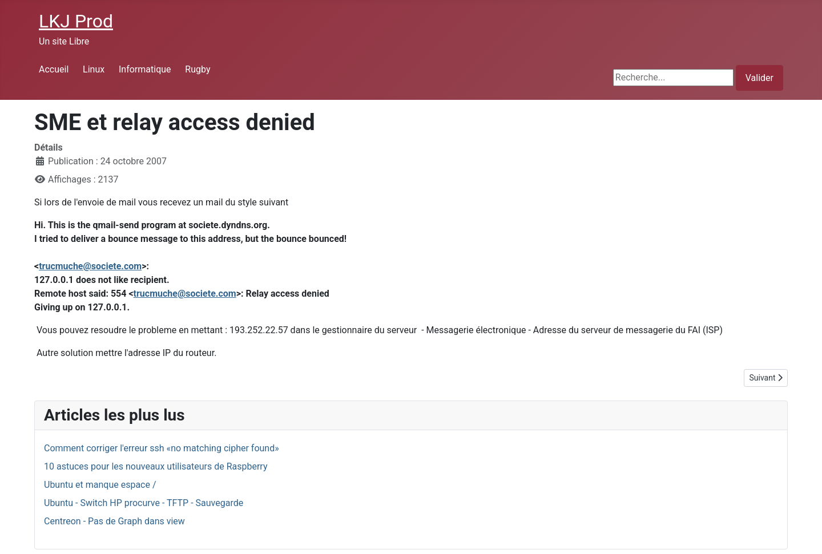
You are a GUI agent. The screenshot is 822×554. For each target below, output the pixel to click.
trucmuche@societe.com (90, 266)
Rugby (197, 69)
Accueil (53, 69)
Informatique (145, 69)
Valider (759, 77)
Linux (93, 69)
